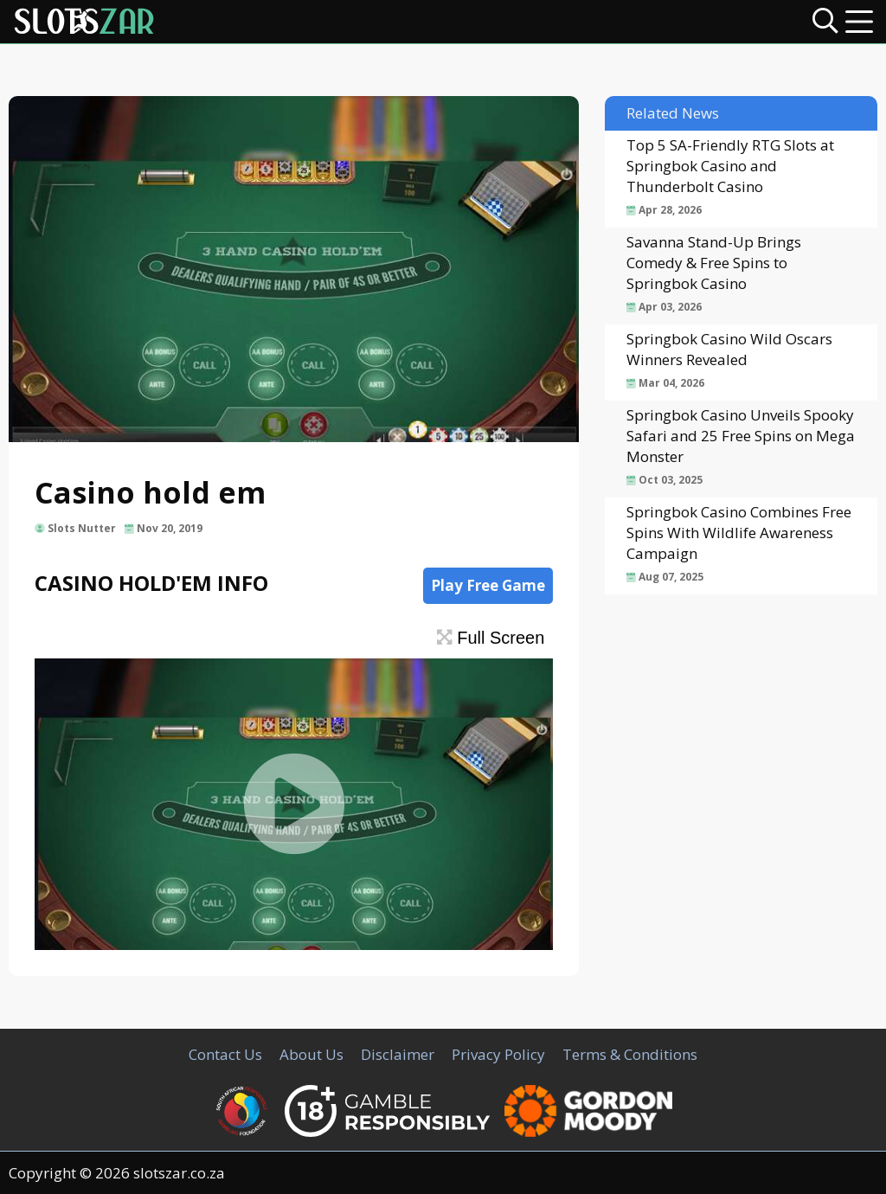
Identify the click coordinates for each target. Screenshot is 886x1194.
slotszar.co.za (179, 1173)
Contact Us (225, 1054)
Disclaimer (397, 1054)
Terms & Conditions (629, 1054)
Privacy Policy (498, 1054)
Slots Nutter (82, 528)
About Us (311, 1054)
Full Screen (491, 637)
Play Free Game (488, 585)
